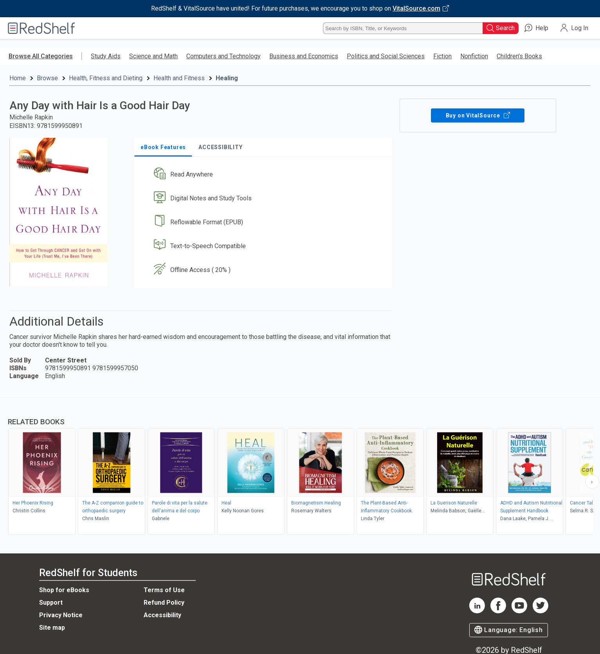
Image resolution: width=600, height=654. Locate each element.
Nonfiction (474, 56)
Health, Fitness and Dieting (105, 78)
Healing (227, 78)
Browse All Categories (41, 56)
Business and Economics (303, 56)
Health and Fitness (179, 78)
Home (17, 78)
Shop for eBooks (64, 590)
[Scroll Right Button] (592, 482)
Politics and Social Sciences (386, 56)
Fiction (442, 56)
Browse (47, 78)
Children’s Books (519, 56)
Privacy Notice (61, 615)
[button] (264, 175)
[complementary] (300, 467)
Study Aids (106, 56)
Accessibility (162, 615)
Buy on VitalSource (477, 115)
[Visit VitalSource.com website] (300, 8)
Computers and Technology (223, 56)
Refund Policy (164, 602)
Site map (52, 627)
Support (51, 602)
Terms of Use (164, 590)
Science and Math (153, 56)
